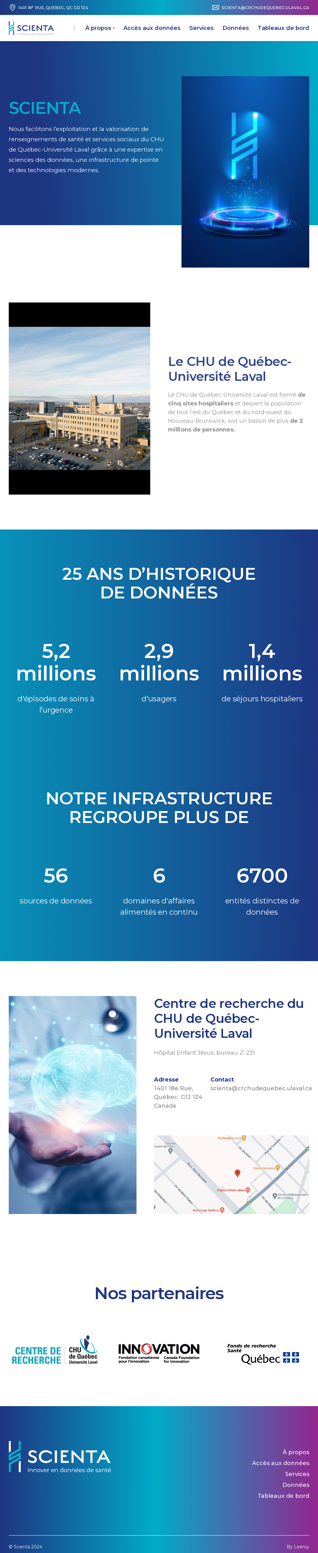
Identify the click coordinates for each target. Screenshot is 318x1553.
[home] (31, 28)
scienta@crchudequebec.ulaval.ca (265, 7)
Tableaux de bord (283, 28)
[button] (100, 28)
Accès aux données (152, 28)
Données (235, 28)
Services (201, 28)
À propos (296, 1452)
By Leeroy (298, 1546)
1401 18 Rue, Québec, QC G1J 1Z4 (53, 7)
